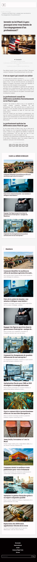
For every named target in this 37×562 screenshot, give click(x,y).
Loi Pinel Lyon (27, 78)
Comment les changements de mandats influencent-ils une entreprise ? (16, 234)
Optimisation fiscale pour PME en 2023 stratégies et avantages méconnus (18, 384)
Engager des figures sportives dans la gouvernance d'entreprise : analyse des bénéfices (16, 214)
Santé (17, 547)
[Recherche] (17, 556)
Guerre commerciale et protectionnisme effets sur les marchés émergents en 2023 (18, 413)
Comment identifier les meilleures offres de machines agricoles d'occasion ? (17, 175)
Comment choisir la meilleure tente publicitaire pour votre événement (17, 468)
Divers (18, 552)
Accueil (2, 11)
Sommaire (19, 59)
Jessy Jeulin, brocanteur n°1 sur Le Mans (16, 440)
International (18, 545)
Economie (8, 11)
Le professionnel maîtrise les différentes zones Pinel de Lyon (18, 66)
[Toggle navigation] (4, 5)
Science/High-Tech (17, 550)
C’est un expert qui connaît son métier (18, 61)
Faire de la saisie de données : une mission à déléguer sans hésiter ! (17, 194)
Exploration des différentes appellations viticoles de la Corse (16, 525)
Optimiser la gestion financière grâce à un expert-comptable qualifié (18, 496)
